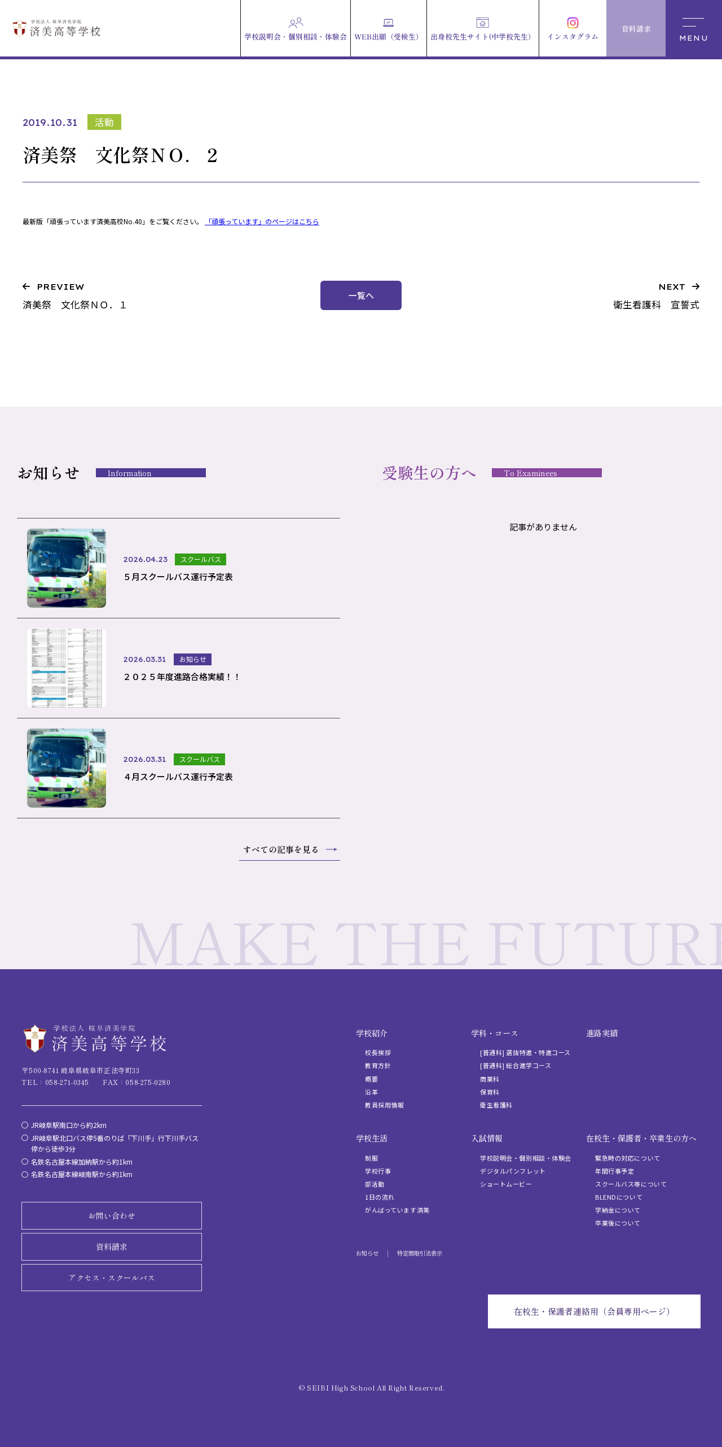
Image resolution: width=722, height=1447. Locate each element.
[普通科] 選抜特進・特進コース (525, 1052)
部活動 (375, 1183)
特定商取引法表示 (419, 1253)
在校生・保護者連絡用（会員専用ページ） (594, 1311)
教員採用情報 (384, 1104)
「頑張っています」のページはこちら (262, 221)
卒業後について (618, 1222)
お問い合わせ (111, 1215)
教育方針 (378, 1065)
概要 (371, 1078)
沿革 (371, 1091)
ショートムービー (506, 1183)
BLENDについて (618, 1196)
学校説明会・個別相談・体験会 (525, 1157)
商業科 (490, 1078)
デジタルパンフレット (513, 1170)
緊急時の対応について (628, 1157)
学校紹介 (372, 1033)
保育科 (490, 1091)
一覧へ (361, 295)
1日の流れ (380, 1196)
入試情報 (487, 1138)
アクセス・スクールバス (111, 1277)
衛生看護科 (496, 1104)
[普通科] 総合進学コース (515, 1065)
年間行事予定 (614, 1170)
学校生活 (372, 1138)
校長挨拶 (378, 1052)
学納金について (618, 1209)
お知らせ (367, 1253)
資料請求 (111, 1246)
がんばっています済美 (397, 1209)
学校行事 (378, 1170)
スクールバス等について (631, 1183)
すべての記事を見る (281, 849)
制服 (371, 1157)
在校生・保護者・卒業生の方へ (641, 1138)
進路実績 (602, 1033)
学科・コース (494, 1033)
